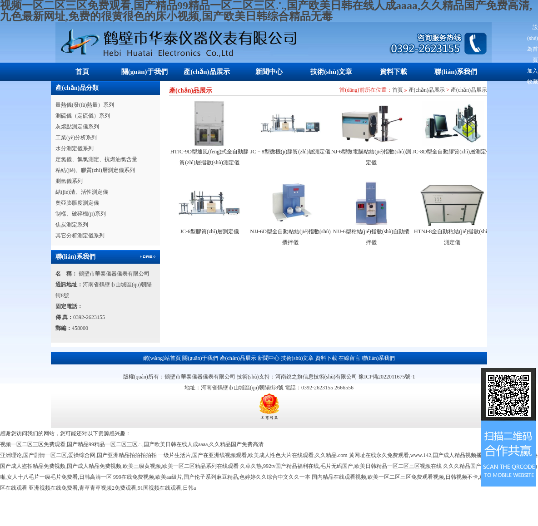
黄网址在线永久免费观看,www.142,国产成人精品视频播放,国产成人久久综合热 (443, 455)
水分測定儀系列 (74, 148)
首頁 (82, 71)
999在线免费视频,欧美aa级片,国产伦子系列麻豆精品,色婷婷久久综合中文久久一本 (211, 477)
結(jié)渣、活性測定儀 (81, 192)
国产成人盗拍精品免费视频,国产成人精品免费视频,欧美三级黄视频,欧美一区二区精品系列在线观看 (119, 466)
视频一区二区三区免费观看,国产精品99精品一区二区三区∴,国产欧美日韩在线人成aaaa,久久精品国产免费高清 (132, 444)
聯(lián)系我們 (455, 71)
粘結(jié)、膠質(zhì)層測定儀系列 (95, 170)
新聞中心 (269, 71)
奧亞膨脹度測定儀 (77, 203)
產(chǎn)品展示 (206, 71)
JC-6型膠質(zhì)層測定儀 (209, 231)
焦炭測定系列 (71, 224)
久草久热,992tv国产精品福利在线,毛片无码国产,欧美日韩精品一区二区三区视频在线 (341, 466)
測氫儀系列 (69, 181)
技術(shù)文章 (331, 71)
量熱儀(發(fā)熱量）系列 (84, 105)
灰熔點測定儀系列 (77, 126)
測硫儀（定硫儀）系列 (82, 116)
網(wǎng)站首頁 (162, 358)
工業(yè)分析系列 (76, 137)
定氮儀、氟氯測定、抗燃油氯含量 (96, 159)
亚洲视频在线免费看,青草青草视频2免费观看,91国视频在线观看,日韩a (112, 488)
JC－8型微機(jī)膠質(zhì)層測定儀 (290, 151)
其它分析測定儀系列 (80, 235)
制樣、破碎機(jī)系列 (80, 214)
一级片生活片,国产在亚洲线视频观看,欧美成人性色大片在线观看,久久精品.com (253, 455)
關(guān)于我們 (144, 71)
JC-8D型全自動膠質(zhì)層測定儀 (452, 151)
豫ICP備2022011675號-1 (387, 377)
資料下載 (393, 71)
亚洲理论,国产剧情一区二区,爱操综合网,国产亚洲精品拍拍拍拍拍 (78, 455)
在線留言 (349, 358)
